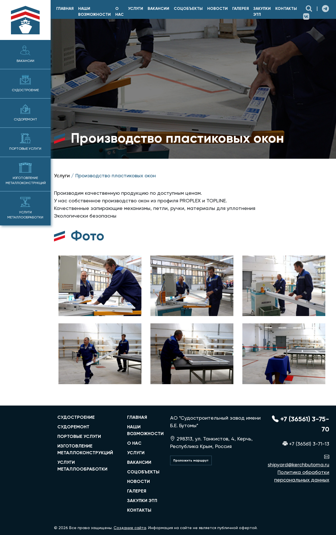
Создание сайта (130, 527)
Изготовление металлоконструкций (26, 174)
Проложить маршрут (191, 460)
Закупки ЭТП (262, 11)
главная (65, 8)
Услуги (135, 8)
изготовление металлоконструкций (85, 449)
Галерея (240, 8)
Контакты (286, 8)
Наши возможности (94, 11)
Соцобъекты (188, 8)
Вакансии (25, 54)
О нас (119, 11)
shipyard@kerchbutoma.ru (298, 460)
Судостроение (25, 83)
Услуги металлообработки (25, 208)
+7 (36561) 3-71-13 (306, 444)
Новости (217, 8)
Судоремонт (25, 112)
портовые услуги (79, 436)
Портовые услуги (25, 142)
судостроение (76, 417)
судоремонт (73, 426)
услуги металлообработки (82, 466)
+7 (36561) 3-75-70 (300, 424)
